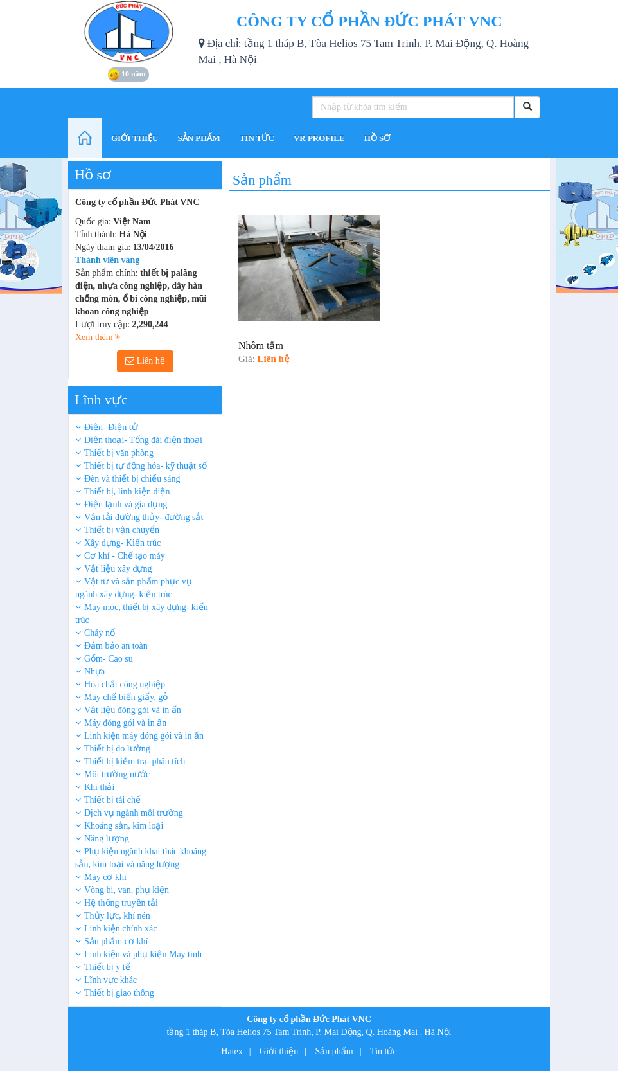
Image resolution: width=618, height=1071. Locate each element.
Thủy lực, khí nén (117, 916)
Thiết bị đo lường (117, 748)
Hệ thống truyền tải (121, 903)
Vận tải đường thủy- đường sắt (143, 517)
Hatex (231, 1051)
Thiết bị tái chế (112, 800)
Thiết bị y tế (107, 967)
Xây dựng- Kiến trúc (122, 543)
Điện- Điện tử (110, 427)
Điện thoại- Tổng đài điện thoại (143, 440)
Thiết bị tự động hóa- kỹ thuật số (145, 466)
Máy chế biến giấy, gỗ (126, 697)
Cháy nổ (99, 633)
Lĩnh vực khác (110, 980)
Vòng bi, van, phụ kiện (126, 890)
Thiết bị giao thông (119, 993)
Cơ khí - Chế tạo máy (124, 556)
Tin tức (383, 1051)
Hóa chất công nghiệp (124, 684)
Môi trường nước (117, 774)
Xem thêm (97, 337)
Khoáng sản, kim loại (123, 826)
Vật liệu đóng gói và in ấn (132, 710)
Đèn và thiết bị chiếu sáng (132, 478)
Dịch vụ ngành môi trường (133, 813)
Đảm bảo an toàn (116, 646)
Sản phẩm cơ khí (116, 941)
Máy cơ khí (105, 877)
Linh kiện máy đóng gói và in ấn (144, 736)
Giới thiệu (279, 1051)
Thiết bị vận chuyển (121, 530)
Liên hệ (145, 361)
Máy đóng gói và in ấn (125, 723)
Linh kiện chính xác (120, 928)
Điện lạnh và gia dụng (125, 504)
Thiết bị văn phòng (119, 453)
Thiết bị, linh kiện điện (127, 491)
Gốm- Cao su (108, 658)
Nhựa (94, 671)
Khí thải (99, 787)
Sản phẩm (334, 1051)
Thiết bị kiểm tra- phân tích (134, 761)
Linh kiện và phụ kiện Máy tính (143, 954)
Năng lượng (106, 838)
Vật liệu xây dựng (118, 568)
